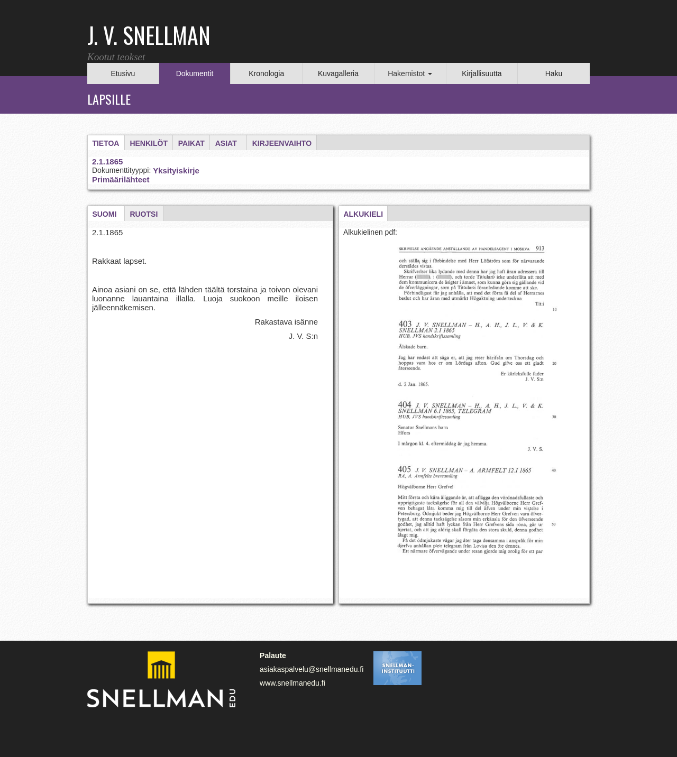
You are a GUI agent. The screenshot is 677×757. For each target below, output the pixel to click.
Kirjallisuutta (481, 73)
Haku (554, 73)
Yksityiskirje (176, 170)
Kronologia (266, 73)
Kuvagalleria (338, 73)
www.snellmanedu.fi (292, 683)
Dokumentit (195, 73)
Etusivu (123, 73)
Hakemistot (410, 73)
